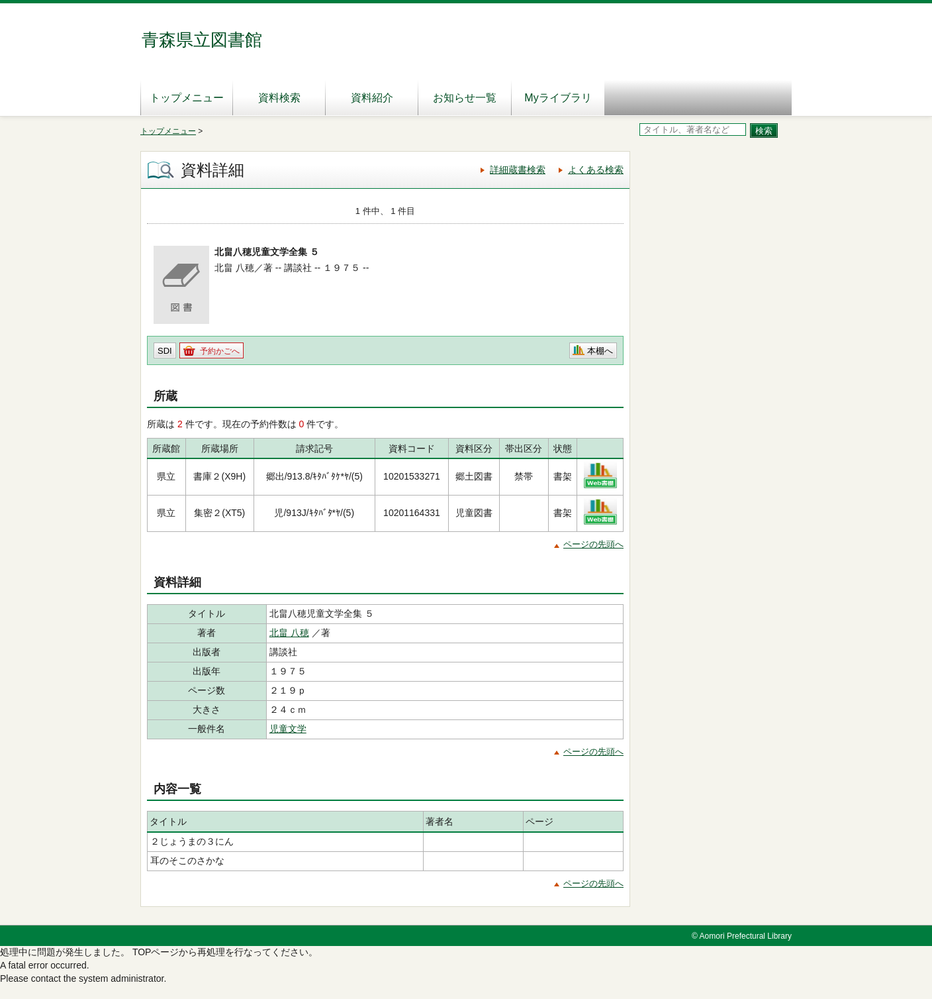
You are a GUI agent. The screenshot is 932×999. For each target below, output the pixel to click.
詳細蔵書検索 (517, 169)
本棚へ (600, 351)
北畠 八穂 (289, 632)
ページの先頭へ (593, 544)
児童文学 (287, 728)
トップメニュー (187, 97)
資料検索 (279, 97)
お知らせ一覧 (464, 97)
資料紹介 (372, 97)
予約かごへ (220, 351)
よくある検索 (596, 169)
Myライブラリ (557, 97)
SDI (165, 351)
